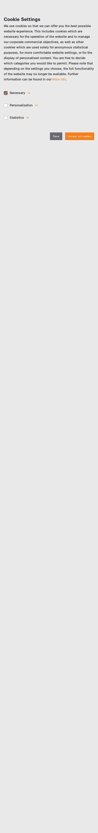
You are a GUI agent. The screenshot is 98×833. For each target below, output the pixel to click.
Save (56, 136)
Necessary (17, 93)
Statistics (17, 117)
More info (59, 79)
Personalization (21, 105)
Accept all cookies (79, 136)
